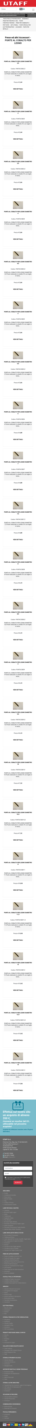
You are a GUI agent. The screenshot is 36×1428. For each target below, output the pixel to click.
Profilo (6, 1193)
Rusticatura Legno (9, 1298)
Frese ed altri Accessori (17, 37)
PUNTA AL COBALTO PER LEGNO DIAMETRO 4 (18, 212)
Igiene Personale (9, 1377)
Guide (5, 1416)
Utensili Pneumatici (9, 1398)
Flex (5, 1313)
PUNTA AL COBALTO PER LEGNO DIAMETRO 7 (18, 463)
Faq (5, 1201)
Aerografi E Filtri (8, 1325)
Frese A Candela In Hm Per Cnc (13, 1256)
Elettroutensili (8, 1406)
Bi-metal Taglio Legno (10, 1212)
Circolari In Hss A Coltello (11, 1248)
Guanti (6, 1375)
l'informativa (18, 1179)
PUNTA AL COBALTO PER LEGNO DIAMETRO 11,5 (18, 913)
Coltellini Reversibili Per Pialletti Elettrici (15, 1283)
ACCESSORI (19, 27)
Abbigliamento (8, 1365)
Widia (5, 1214)
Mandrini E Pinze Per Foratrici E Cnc (14, 1262)
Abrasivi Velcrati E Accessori (12, 1289)
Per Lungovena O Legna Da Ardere (13, 1241)
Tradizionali (7, 1216)
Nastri (6, 1292)
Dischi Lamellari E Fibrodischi (12, 1296)
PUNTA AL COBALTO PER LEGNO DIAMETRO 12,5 (18, 1013)
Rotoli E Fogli (8, 1294)
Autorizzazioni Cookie (10, 1204)
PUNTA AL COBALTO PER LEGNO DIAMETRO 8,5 (18, 613)
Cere (5, 1337)
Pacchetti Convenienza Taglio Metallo (14, 1227)
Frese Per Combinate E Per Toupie (13, 1265)
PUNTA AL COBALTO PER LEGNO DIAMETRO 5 (18, 312)
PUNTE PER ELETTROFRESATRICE (12, 18)
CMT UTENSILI (14, 25)
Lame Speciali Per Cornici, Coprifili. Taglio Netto (17, 1239)
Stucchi (6, 1335)
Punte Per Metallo (9, 1273)
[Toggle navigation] (33, 10)
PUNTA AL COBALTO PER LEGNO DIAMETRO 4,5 (18, 262)
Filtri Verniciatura (9, 1329)
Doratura (6, 1339)
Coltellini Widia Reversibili (11, 1281)
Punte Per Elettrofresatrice (11, 1260)
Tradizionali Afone (9, 1237)
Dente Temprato (8, 1225)
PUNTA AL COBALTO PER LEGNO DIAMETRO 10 (18, 763)
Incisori (6, 1244)
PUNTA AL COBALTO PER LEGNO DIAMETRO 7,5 (18, 513)
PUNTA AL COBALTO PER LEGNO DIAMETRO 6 (18, 413)
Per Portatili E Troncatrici (11, 1235)
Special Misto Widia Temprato (12, 1229)
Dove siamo (7, 1197)
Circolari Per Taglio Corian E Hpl (13, 1250)
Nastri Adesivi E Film (10, 1352)
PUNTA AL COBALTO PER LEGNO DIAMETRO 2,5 (18, 62)
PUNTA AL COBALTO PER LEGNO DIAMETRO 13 (18, 1063)
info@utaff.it (11, 1157)
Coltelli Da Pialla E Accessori (12, 1279)
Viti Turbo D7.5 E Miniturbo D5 (12, 1387)
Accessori (7, 1243)
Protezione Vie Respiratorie (11, 1373)
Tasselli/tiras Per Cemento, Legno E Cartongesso (17, 1385)
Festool (6, 1311)
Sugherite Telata (8, 1218)
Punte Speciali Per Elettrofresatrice (14, 1269)
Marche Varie (8, 1308)
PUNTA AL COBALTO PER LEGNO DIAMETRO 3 (18, 112)
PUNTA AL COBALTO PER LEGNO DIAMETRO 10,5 (18, 813)
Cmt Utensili (7, 1267)
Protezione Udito (9, 1371)
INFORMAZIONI (20, 15)
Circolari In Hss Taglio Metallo (12, 1246)
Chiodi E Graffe (8, 1323)
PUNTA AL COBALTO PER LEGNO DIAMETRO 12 (18, 963)
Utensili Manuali (8, 1360)
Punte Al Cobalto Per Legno (11, 1258)
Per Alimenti (7, 1220)
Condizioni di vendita (10, 1195)
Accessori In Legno (9, 1342)
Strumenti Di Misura (9, 1362)
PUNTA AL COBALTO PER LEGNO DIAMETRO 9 (18, 663)
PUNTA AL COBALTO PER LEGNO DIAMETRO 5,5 (18, 362)
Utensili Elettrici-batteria (11, 1397)
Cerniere (6, 1418)
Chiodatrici (7, 1319)
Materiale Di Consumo (10, 1408)
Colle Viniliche (8, 1348)
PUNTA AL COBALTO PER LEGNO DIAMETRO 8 (18, 563)
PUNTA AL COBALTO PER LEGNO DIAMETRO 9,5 (18, 713)
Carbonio (6, 1210)
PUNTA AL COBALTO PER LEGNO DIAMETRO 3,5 (18, 162)
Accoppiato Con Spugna (11, 1290)
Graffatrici (7, 1321)
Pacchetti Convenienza (10, 1300)
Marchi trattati (8, 1199)
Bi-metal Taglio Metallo (10, 1222)
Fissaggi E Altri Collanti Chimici (13, 1350)
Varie (5, 1340)
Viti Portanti (7, 1389)
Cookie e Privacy (8, 1202)
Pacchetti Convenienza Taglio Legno (14, 1223)
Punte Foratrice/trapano (11, 1263)
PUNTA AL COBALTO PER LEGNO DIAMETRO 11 (18, 863)
